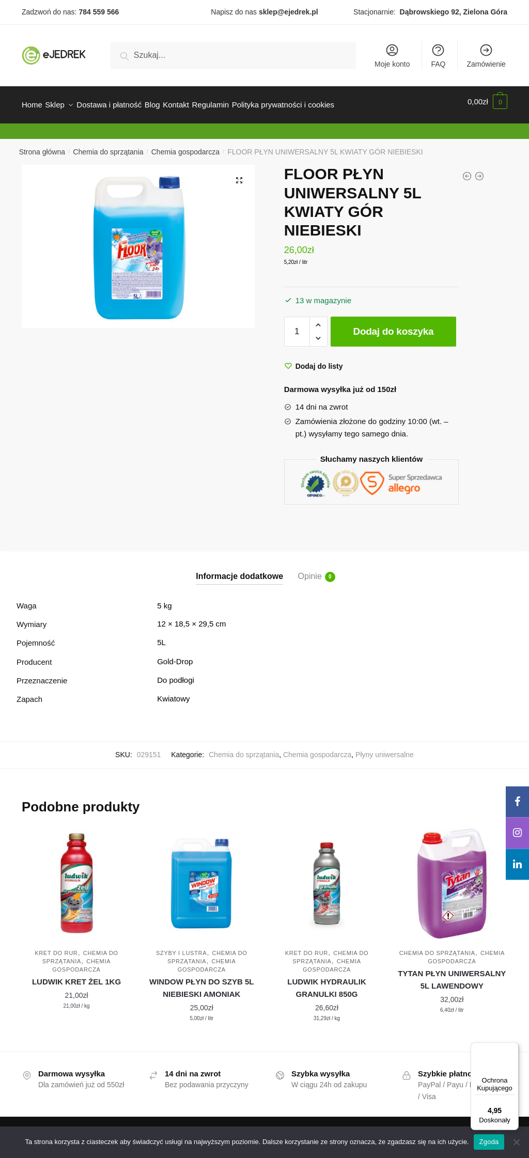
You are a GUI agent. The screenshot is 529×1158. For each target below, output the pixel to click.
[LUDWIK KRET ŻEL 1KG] (76, 877)
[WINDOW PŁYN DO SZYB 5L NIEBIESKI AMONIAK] (201, 877)
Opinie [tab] (310, 571)
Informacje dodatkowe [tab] (239, 570)
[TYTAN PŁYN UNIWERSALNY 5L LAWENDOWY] (452, 877)
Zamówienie (485, 55)
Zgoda (489, 1142)
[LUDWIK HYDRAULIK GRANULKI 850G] (326, 877)
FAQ (438, 55)
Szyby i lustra (181, 947)
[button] (239, 174)
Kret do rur (56, 947)
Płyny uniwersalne (384, 748)
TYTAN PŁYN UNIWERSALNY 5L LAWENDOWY (452, 973)
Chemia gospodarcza (185, 146)
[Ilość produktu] (297, 325)
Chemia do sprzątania (108, 146)
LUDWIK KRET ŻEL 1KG (76, 975)
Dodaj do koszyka (393, 325)
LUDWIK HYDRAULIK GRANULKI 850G (326, 981)
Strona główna (42, 146)
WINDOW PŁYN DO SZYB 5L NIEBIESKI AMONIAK (201, 981)
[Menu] (512, 1048)
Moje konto (392, 55)
